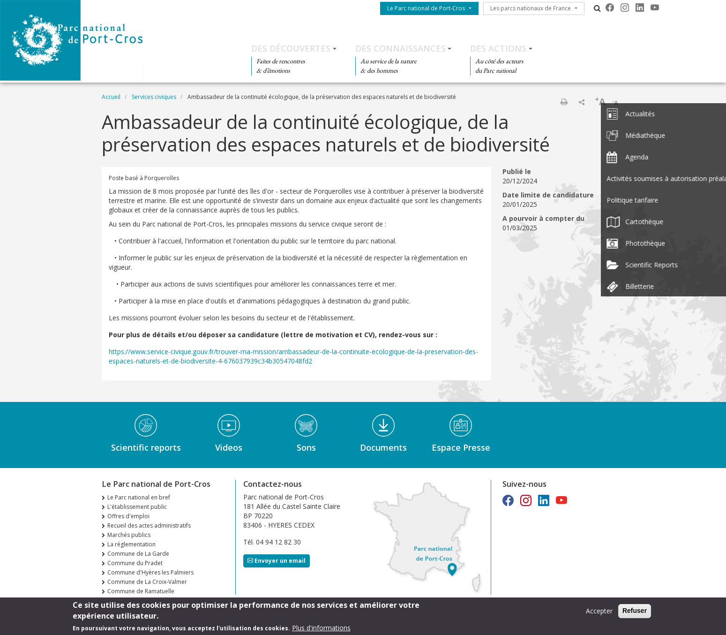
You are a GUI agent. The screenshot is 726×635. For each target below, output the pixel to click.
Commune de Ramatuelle (140, 591)
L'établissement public (137, 507)
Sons (306, 447)
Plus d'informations (321, 628)
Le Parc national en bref (138, 497)
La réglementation (131, 544)
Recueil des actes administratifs (149, 525)
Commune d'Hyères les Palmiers (150, 572)
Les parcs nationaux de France (530, 8)
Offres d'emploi (128, 516)
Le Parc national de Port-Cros (426, 8)
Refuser (634, 611)
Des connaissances (400, 48)
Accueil (111, 97)
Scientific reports (146, 447)
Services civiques (154, 97)
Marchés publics (128, 535)
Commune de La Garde (138, 554)
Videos (228, 447)
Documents (383, 447)
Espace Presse (461, 447)
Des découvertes (290, 48)
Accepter (599, 611)
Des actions (498, 48)
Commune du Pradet (135, 563)
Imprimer (564, 101)
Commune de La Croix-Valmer (147, 582)
